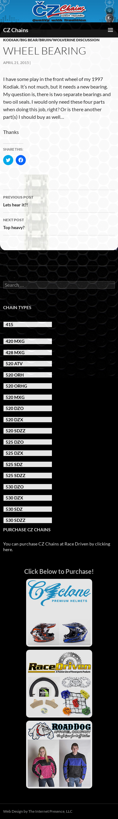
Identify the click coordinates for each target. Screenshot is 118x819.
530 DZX (14, 497)
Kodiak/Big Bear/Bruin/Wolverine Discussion (51, 39)
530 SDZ (14, 509)
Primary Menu (110, 29)
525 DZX (14, 453)
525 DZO (15, 442)
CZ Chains (15, 29)
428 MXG (15, 352)
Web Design (13, 811)
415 (9, 324)
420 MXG (15, 341)
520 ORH (15, 375)
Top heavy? (59, 223)
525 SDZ (14, 464)
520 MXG (15, 397)
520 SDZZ (15, 430)
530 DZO (15, 486)
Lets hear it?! (59, 200)
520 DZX (14, 419)
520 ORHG (16, 386)
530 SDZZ (15, 520)
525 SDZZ (15, 475)
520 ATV (14, 363)
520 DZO (15, 408)
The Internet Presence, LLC (50, 811)
